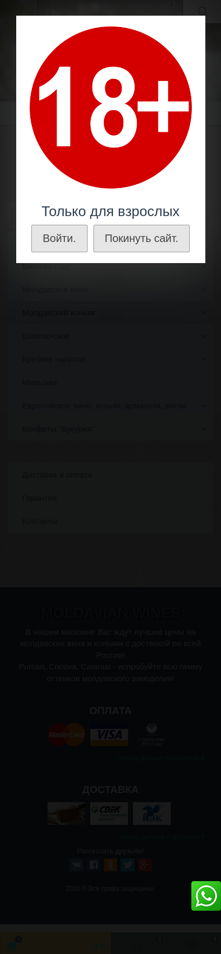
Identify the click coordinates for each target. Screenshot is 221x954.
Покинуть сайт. (141, 238)
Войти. (59, 238)
